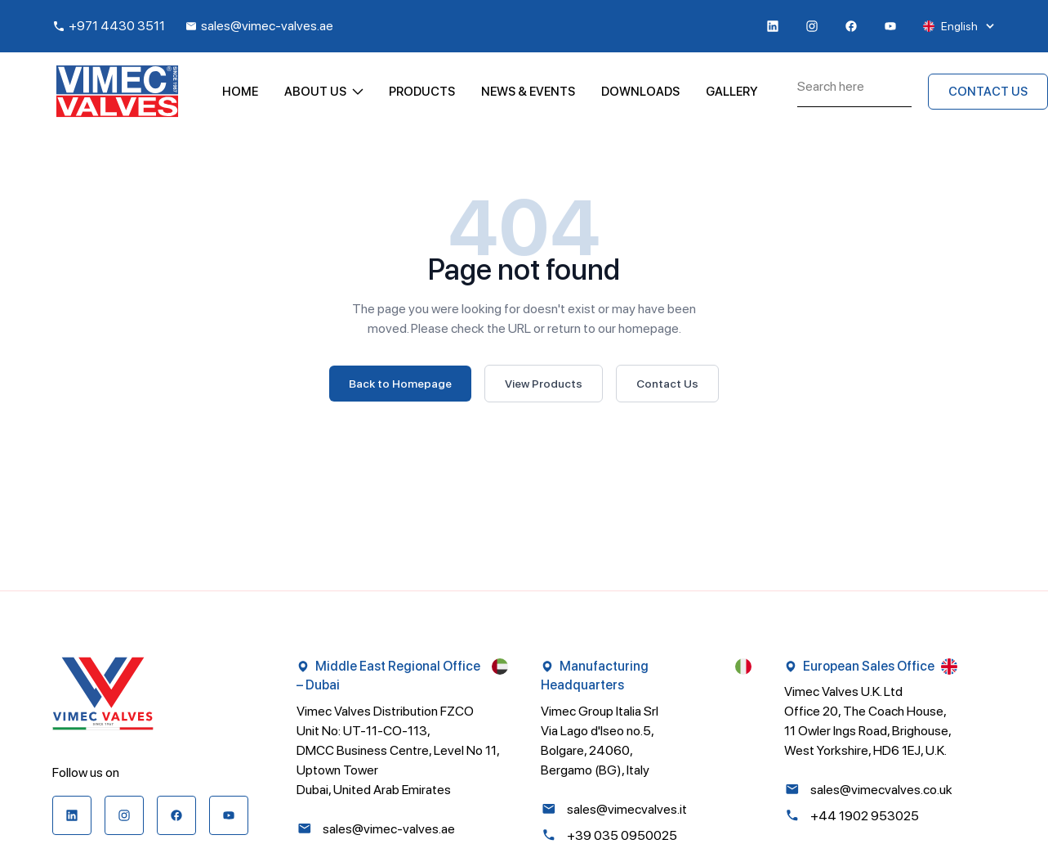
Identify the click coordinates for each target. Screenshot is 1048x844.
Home (240, 91)
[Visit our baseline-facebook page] (851, 26)
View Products (543, 383)
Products (422, 91)
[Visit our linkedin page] (773, 26)
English (959, 26)
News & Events (528, 91)
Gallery (732, 91)
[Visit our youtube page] (890, 26)
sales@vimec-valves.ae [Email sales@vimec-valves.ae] (259, 26)
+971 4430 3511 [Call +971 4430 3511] (108, 26)
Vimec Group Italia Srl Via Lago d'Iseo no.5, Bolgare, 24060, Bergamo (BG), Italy (599, 740)
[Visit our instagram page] (812, 26)
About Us (323, 91)
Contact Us (667, 383)
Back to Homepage (400, 383)
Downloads (640, 91)
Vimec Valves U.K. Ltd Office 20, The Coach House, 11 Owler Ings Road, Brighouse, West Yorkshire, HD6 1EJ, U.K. (868, 721)
